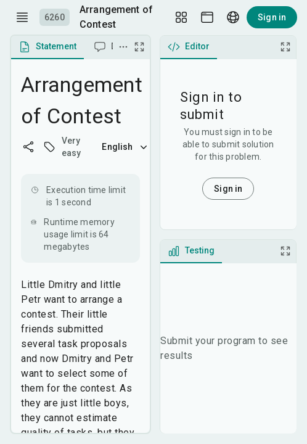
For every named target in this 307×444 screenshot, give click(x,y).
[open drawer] (22, 17)
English (126, 147)
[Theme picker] (207, 17)
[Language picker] (233, 17)
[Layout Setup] (181, 17)
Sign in (272, 17)
